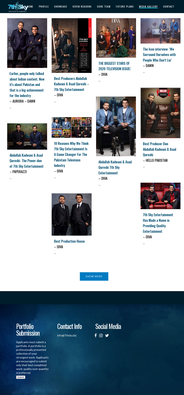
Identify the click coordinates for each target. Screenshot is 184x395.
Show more (94, 276)
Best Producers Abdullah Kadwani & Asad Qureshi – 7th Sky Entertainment (71, 87)
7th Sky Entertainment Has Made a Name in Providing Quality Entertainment (160, 225)
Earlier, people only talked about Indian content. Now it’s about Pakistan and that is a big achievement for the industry (27, 87)
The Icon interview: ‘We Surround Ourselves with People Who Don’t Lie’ (160, 57)
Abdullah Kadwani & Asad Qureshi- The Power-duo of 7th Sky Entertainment (27, 163)
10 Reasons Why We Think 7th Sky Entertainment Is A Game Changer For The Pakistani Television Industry (71, 157)
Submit (20, 377)
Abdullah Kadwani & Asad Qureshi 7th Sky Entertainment (116, 170)
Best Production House (71, 243)
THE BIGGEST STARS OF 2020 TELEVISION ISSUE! (116, 69)
